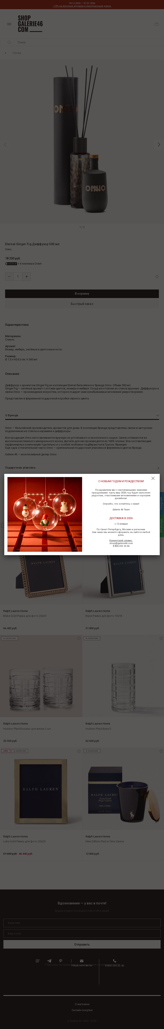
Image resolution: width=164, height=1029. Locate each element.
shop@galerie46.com (121, 543)
